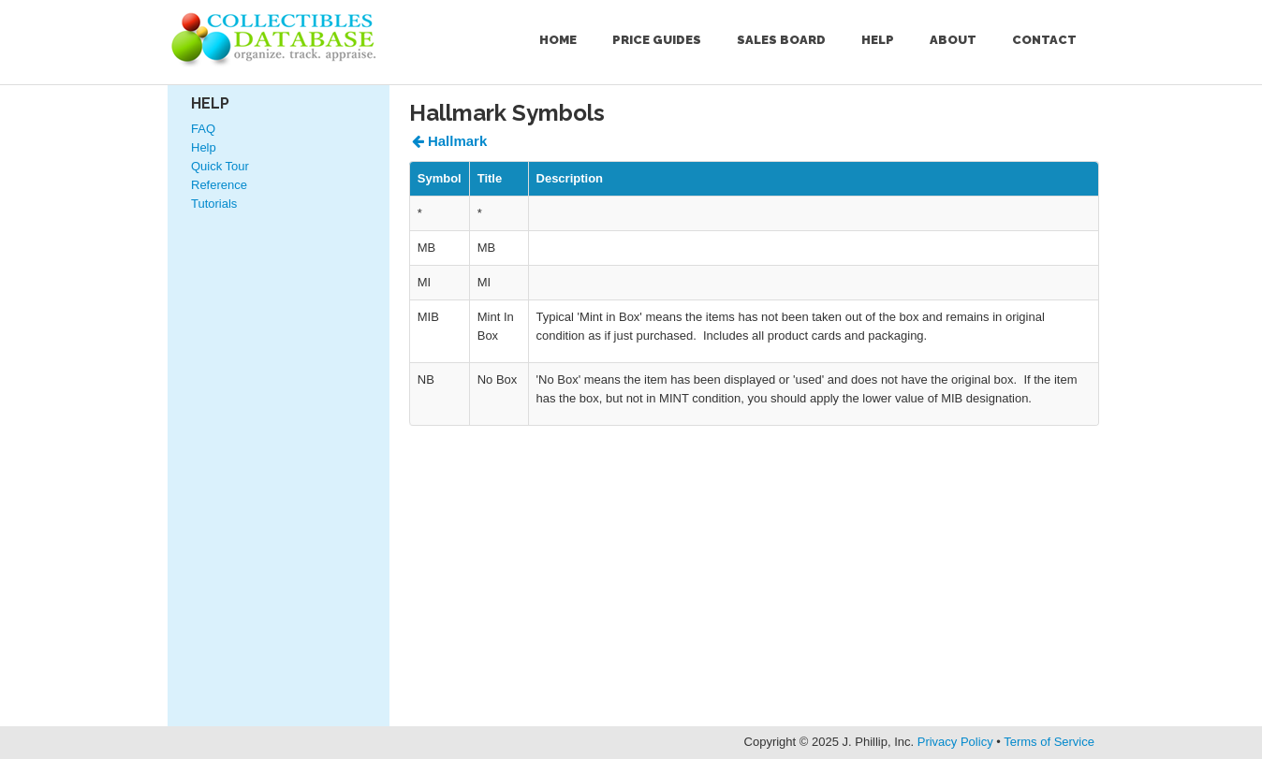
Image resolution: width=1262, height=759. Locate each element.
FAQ (203, 129)
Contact (1044, 40)
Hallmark (450, 141)
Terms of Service (1049, 742)
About (953, 40)
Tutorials (214, 204)
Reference (219, 185)
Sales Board (781, 40)
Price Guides (656, 40)
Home (558, 40)
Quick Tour (220, 166)
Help (877, 40)
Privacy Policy (955, 742)
